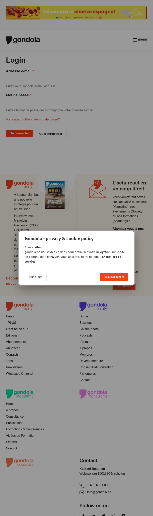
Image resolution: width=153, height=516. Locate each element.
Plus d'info (35, 253)
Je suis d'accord (114, 253)
